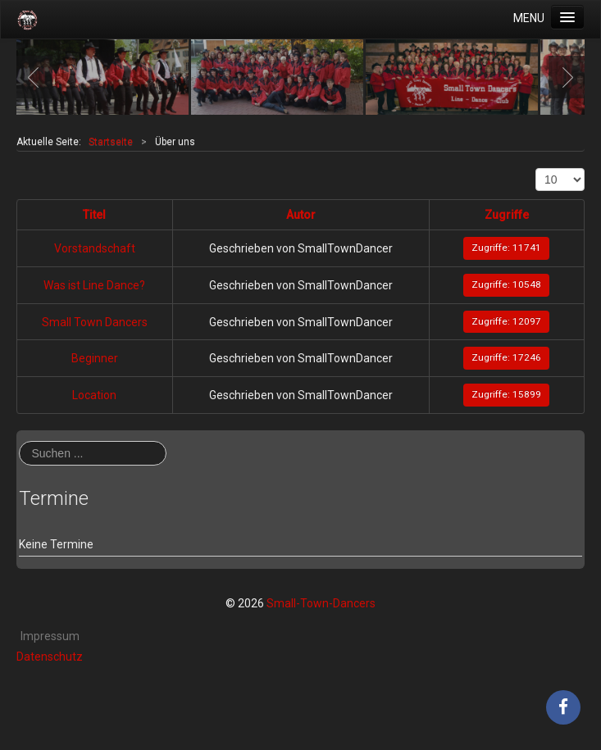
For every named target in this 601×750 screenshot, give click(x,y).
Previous (37, 77)
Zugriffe (507, 214)
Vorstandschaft (94, 248)
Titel (94, 214)
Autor (301, 214)
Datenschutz (49, 656)
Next (563, 77)
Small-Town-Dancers (321, 603)
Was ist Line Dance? (94, 285)
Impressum (50, 636)
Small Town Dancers (95, 322)
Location (94, 395)
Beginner (94, 358)
